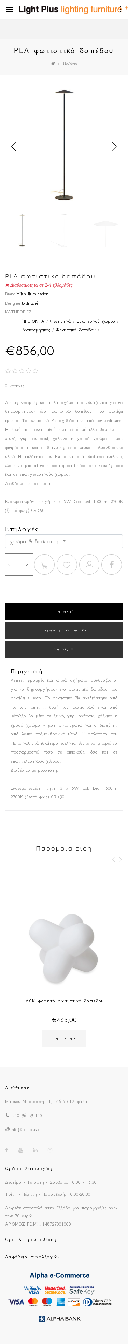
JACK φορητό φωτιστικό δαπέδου (64, 1000)
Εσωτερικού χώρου (96, 321)
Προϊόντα (70, 63)
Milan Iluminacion (32, 293)
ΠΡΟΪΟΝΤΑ (33, 321)
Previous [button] (13, 146)
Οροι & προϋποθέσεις (31, 1239)
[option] (64, 147)
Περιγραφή (64, 611)
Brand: (10, 293)
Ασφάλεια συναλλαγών (32, 1256)
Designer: (13, 303)
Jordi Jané (30, 303)
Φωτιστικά (60, 321)
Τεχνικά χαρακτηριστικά (64, 630)
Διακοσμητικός (36, 330)
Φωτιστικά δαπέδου (76, 330)
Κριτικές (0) (64, 649)
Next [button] (114, 146)
